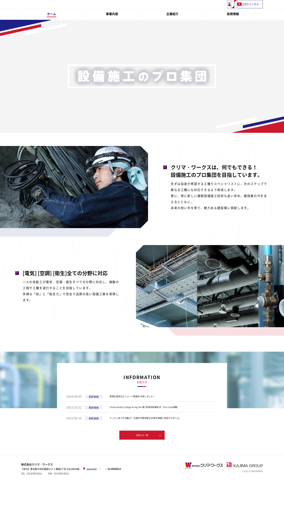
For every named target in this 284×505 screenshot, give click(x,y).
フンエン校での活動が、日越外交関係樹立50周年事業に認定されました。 (156, 428)
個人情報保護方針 (119, 480)
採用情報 (233, 24)
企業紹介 (172, 24)
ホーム (51, 24)
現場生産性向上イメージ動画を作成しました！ (139, 407)
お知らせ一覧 (142, 446)
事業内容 (112, 24)
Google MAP (91, 480)
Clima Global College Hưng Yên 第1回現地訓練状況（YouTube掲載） (154, 417)
